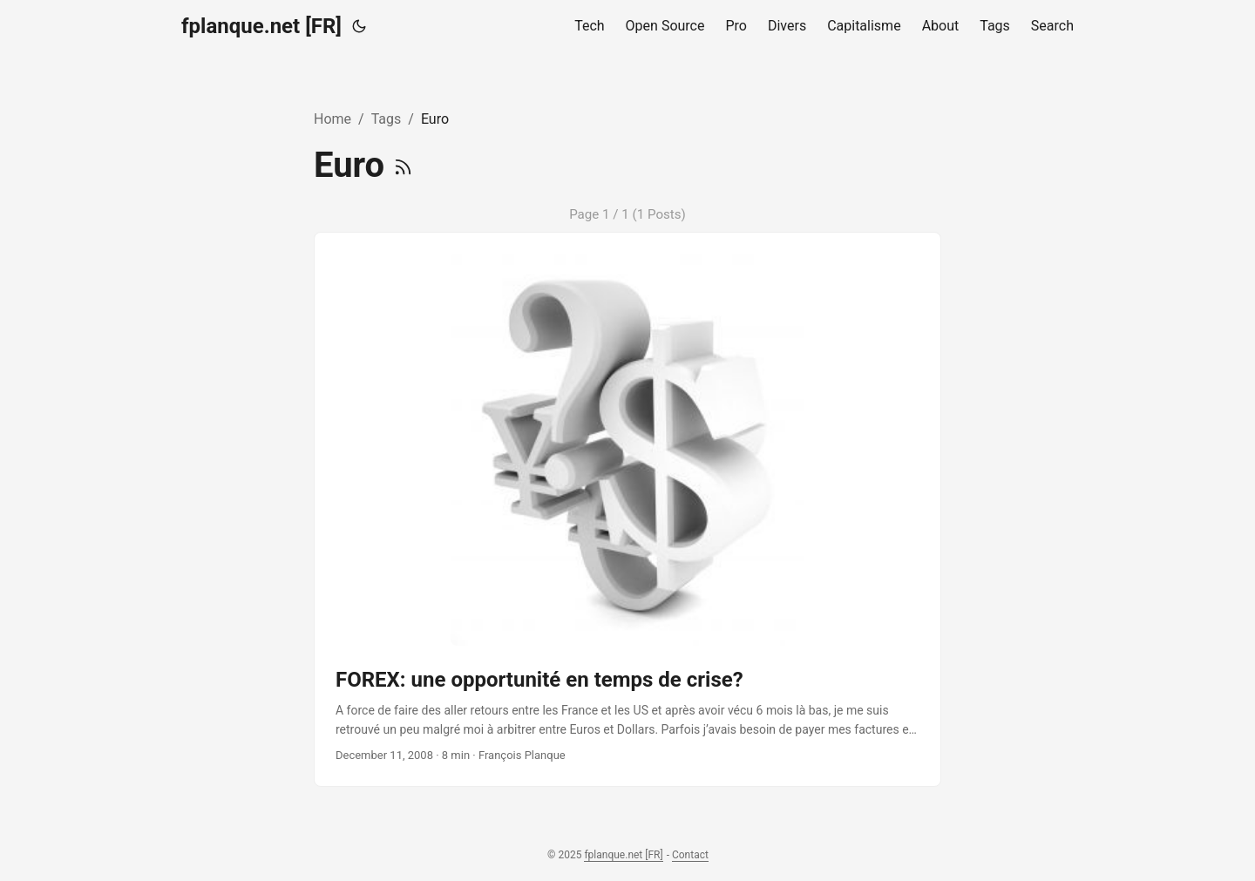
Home (332, 119)
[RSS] (403, 165)
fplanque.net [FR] (261, 26)
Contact (690, 855)
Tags (386, 119)
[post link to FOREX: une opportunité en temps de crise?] (627, 509)
